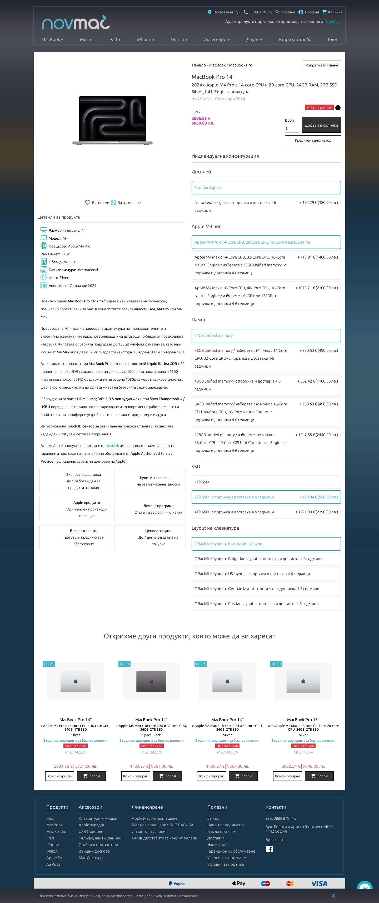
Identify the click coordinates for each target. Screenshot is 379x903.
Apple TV (54, 857)
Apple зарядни (92, 825)
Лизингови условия (150, 831)
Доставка (216, 838)
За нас (213, 818)
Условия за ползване (226, 857)
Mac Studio (56, 831)
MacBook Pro (240, 65)
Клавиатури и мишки (98, 818)
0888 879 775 (285, 818)
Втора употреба (295, 39)
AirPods (53, 864)
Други (252, 39)
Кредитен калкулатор (313, 140)
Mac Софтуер (91, 857)
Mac (84, 39)
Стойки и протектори (98, 844)
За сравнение (125, 202)
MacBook (50, 39)
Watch (177, 39)
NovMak (112, 445)
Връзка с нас (277, 839)
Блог (333, 39)
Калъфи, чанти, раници (100, 838)
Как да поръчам (222, 831)
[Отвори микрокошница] (331, 12)
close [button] (333, 896)
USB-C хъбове (91, 831)
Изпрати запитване (322, 65)
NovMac (333, 21)
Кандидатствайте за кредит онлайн (164, 838)
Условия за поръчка (225, 864)
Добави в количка (321, 125)
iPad (112, 39)
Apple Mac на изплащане (154, 818)
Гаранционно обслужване (231, 851)
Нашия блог (218, 844)
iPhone (144, 39)
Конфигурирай (59, 776)
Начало (199, 65)
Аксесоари (215, 39)
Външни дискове (94, 851)
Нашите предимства (226, 825)
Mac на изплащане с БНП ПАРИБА (162, 825)
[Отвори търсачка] (285, 12)
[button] (308, 12)
